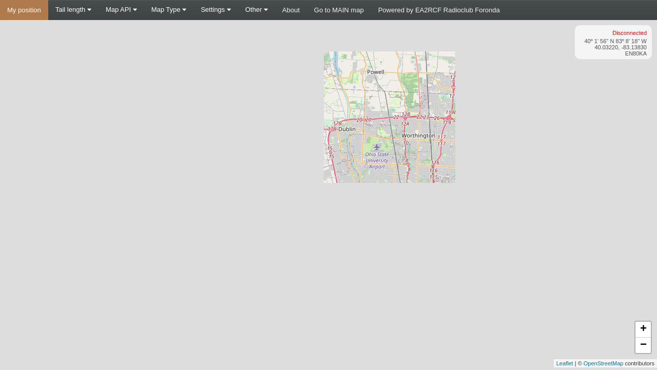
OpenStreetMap (604, 363)
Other (256, 9)
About (291, 10)
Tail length (73, 9)
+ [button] (643, 329)
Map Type (168, 9)
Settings (216, 9)
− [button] (643, 345)
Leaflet (564, 363)
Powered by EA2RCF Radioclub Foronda (439, 10)
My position (24, 10)
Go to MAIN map (339, 10)
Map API (121, 9)
